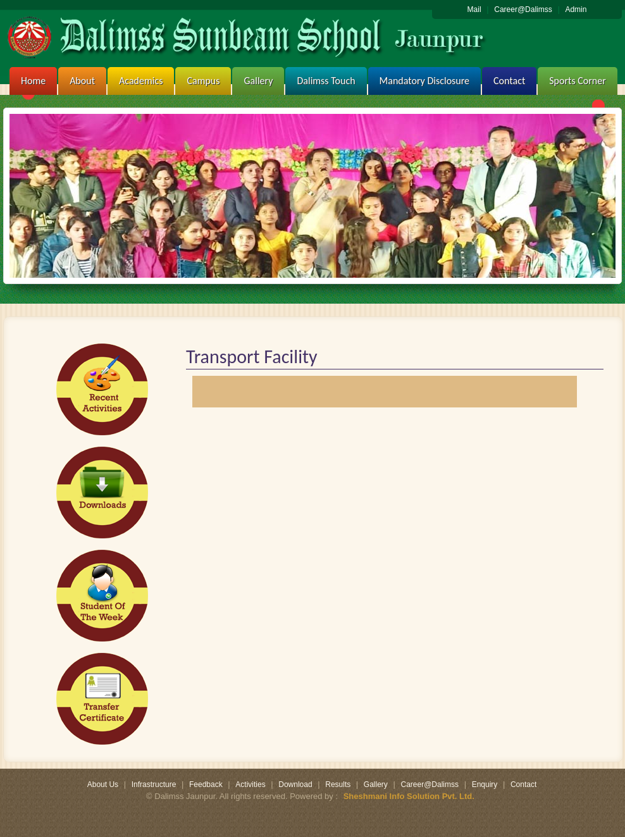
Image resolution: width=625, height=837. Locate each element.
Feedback (206, 784)
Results (337, 784)
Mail (474, 9)
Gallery (258, 81)
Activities (250, 784)
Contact (509, 81)
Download (295, 784)
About (82, 81)
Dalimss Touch (326, 81)
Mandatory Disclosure (424, 81)
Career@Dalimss (523, 9)
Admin (575, 9)
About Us (102, 784)
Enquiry (485, 784)
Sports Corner (577, 81)
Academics (141, 81)
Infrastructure (154, 784)
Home (33, 81)
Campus (203, 81)
